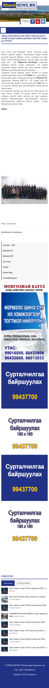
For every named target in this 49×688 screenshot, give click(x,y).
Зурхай (5, 267)
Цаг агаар (6, 261)
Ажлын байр (7, 272)
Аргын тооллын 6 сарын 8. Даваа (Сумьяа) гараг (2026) (27, 622)
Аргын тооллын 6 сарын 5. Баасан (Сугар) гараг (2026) (26, 647)
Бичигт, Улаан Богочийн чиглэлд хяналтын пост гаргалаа (27, 597)
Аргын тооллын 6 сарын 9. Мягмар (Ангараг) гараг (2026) (27, 605)
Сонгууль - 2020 (9, 245)
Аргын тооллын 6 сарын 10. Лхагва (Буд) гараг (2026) (26, 588)
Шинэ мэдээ (8, 583)
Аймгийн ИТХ (8, 250)
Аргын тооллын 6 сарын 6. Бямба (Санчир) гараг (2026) (27, 639)
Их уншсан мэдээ (23, 583)
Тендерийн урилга (10, 278)
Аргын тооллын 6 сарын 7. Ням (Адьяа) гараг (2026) (26, 630)
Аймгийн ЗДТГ (8, 256)
